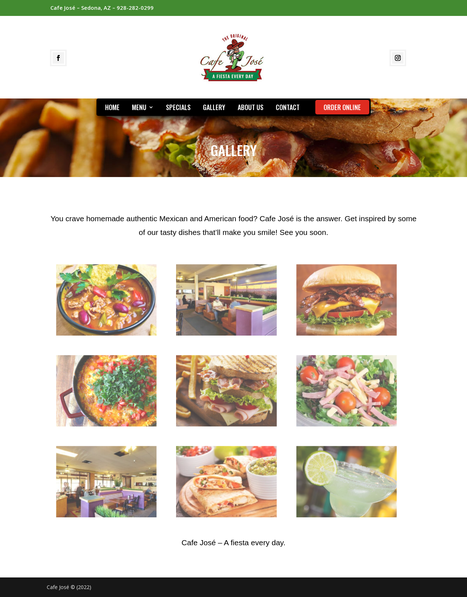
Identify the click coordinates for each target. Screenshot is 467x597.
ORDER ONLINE (342, 107)
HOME (112, 108)
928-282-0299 (135, 7)
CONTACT (288, 108)
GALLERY (214, 108)
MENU (139, 108)
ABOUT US (250, 108)
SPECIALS (178, 108)
